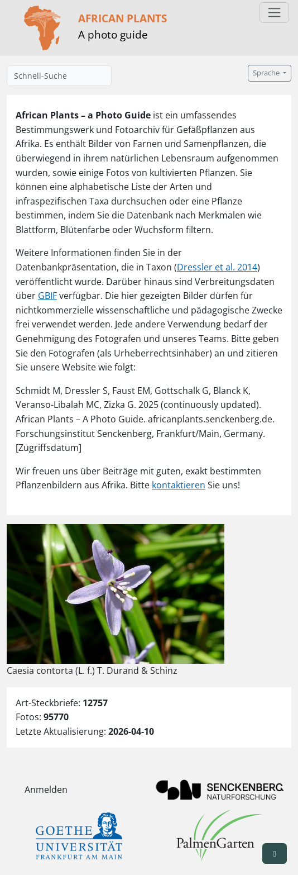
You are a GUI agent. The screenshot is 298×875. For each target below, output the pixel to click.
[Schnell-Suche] (59, 75)
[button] (274, 853)
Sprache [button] (267, 73)
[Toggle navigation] (274, 12)
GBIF (47, 295)
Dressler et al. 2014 (217, 267)
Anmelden (46, 789)
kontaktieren (178, 485)
